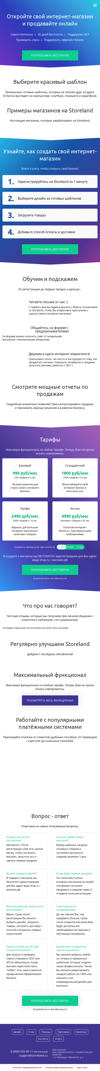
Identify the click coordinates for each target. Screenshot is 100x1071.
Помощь (45, 1031)
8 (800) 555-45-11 (22, 1051)
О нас (31, 1031)
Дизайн (17, 1031)
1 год (80, 547)
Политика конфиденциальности (27, 1067)
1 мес (61, 547)
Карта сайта (82, 1067)
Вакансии (81, 1031)
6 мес (70, 547)
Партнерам (63, 1031)
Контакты (43, 1038)
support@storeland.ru (33, 1055)
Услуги (58, 1038)
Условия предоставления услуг (59, 1067)
